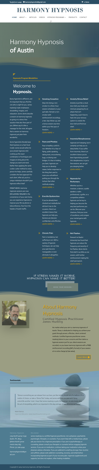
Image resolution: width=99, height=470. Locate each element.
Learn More (82, 357)
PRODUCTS (73, 17)
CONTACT (83, 17)
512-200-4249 (20, 447)
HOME (14, 17)
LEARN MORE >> (48, 133)
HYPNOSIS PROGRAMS (55, 17)
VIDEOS (42, 17)
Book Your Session (66, 287)
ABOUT (22, 17)
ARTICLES (32, 17)
